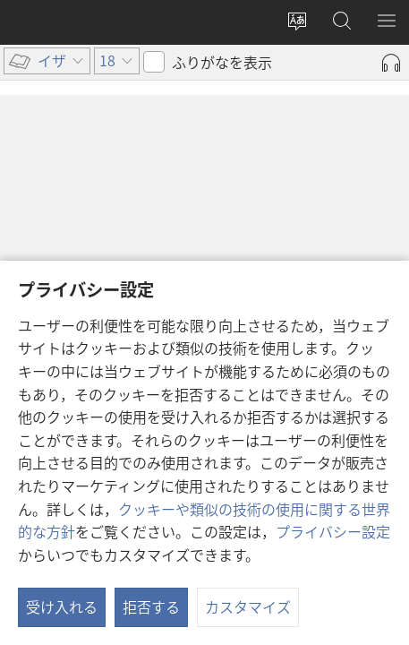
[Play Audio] (391, 63)
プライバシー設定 (333, 531)
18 (30, 174)
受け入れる (62, 606)
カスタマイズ (248, 606)
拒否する (151, 606)
